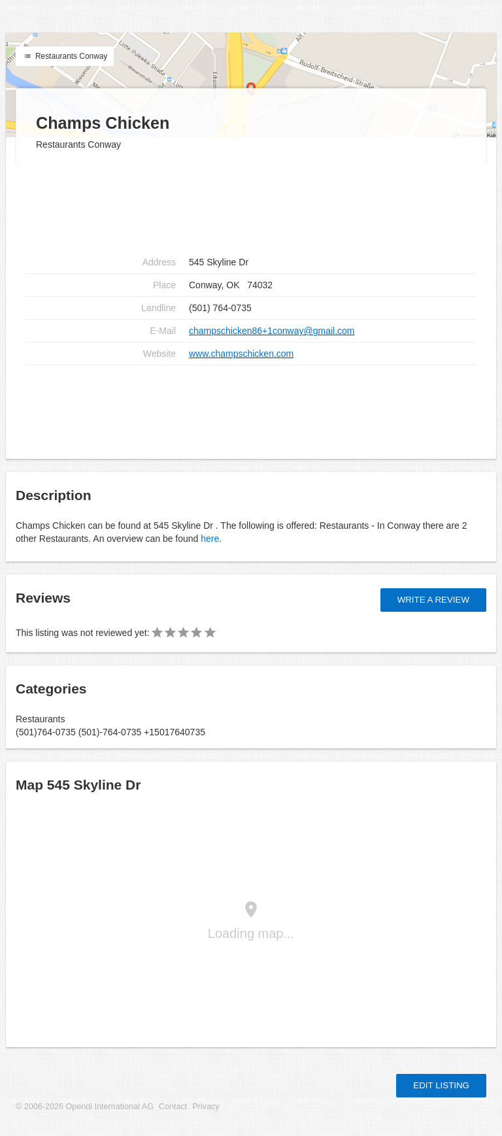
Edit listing (441, 1085)
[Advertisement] (251, 209)
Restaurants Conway (64, 56)
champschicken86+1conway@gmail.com (272, 331)
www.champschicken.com (241, 353)
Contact (173, 1106)
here (210, 538)
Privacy (205, 1106)
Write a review (433, 600)
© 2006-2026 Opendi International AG (85, 1106)
